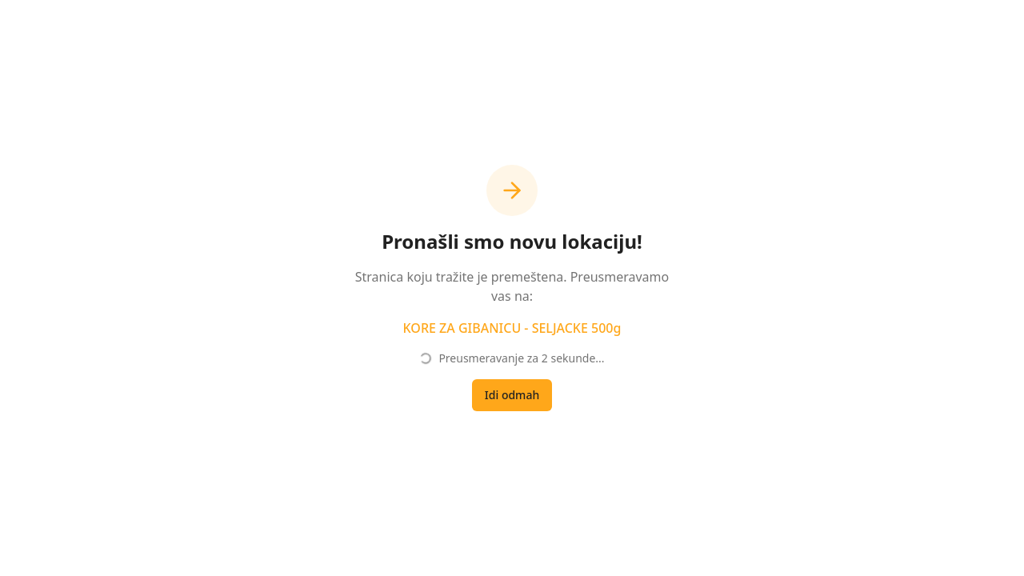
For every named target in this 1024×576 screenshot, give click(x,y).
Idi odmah (512, 394)
